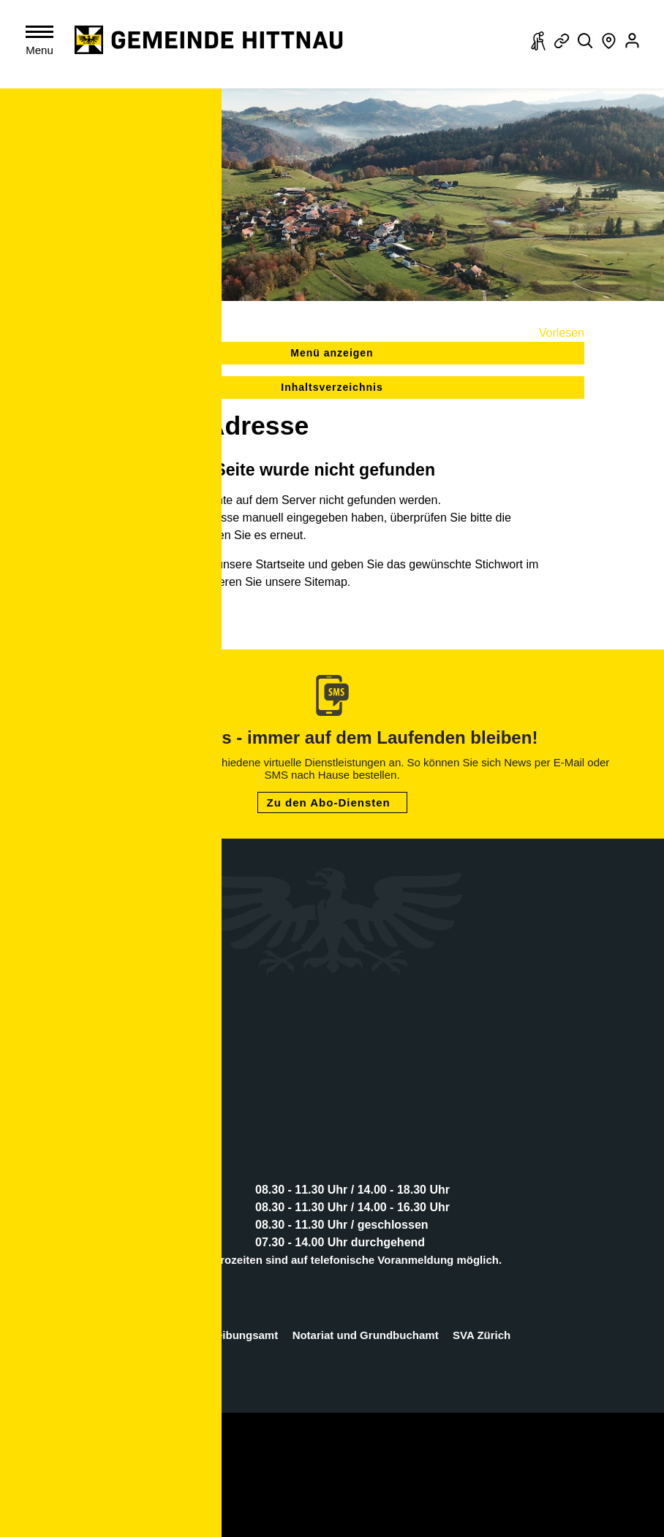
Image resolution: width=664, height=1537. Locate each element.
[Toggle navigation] (42, 43)
